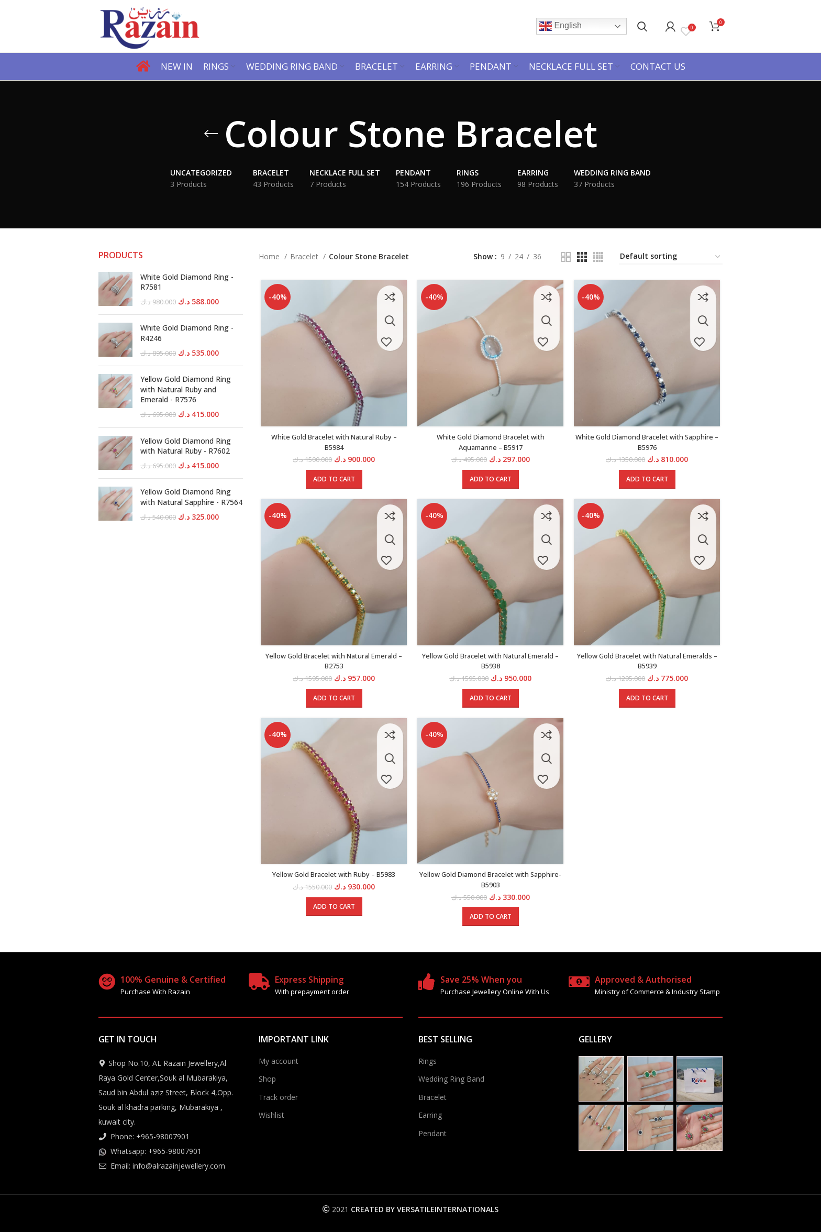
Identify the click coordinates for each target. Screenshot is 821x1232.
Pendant (432, 1133)
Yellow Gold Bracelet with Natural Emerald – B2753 (332, 664)
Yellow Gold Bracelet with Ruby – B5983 (332, 879)
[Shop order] (671, 257)
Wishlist (271, 1115)
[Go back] (211, 133)
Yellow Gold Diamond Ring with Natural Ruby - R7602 (185, 446)
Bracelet (305, 256)
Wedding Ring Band (451, 1078)
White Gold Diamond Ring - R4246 (187, 333)
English (560, 26)
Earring (430, 1115)
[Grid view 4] (598, 257)
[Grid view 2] (566, 257)
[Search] (642, 26)
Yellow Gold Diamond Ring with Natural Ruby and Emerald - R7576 (185, 389)
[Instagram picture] (601, 1078)
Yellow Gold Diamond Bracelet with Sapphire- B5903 (490, 884)
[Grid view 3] (582, 257)
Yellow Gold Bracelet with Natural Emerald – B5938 (490, 664)
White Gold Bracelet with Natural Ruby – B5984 (332, 443)
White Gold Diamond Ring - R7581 (187, 282)
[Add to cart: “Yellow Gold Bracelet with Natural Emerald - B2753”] (332, 700)
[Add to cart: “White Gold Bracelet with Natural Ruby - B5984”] (332, 480)
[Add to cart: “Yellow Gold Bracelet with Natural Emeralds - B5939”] (648, 700)
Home (270, 256)
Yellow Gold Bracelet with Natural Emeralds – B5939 (648, 664)
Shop (267, 1078)
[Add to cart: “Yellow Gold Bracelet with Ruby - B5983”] (332, 911)
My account (278, 1060)
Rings (427, 1060)
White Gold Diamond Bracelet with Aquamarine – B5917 (490, 443)
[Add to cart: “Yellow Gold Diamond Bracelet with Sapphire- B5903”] (490, 921)
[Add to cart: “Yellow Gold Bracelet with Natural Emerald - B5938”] (490, 700)
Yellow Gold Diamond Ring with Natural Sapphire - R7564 (191, 497)
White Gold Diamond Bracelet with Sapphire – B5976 (648, 443)
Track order (278, 1097)
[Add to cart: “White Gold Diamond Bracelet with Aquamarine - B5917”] (490, 480)
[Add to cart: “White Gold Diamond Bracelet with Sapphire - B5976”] (648, 480)
